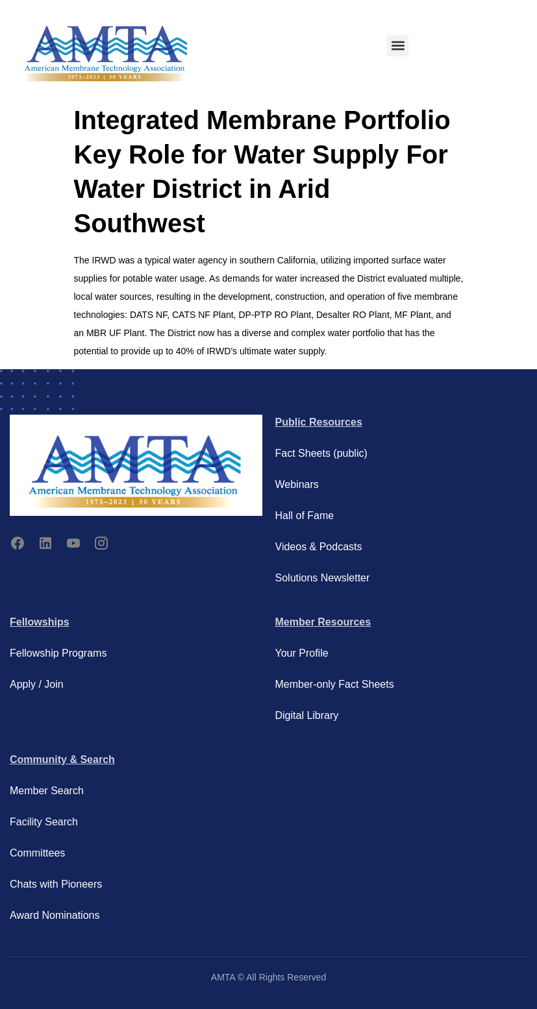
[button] (397, 45)
